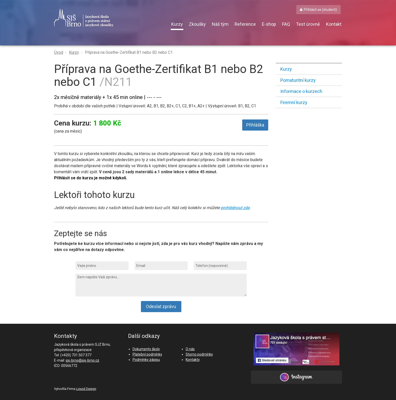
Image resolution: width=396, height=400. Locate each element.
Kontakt (333, 24)
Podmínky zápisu (146, 360)
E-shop (269, 24)
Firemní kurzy (293, 102)
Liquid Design (86, 389)
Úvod (58, 52)
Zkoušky (197, 24)
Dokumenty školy (146, 349)
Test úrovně (308, 24)
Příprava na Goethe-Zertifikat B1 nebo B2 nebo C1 (129, 52)
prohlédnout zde (235, 207)
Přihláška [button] (255, 125)
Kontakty (193, 360)
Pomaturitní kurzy (298, 80)
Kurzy (177, 24)
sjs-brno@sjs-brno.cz (82, 360)
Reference (245, 24)
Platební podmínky (147, 354)
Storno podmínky (199, 354)
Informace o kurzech (301, 91)
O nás (190, 349)
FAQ (286, 24)
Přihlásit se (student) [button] (320, 10)
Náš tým (220, 24)
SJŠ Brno (107, 18)
